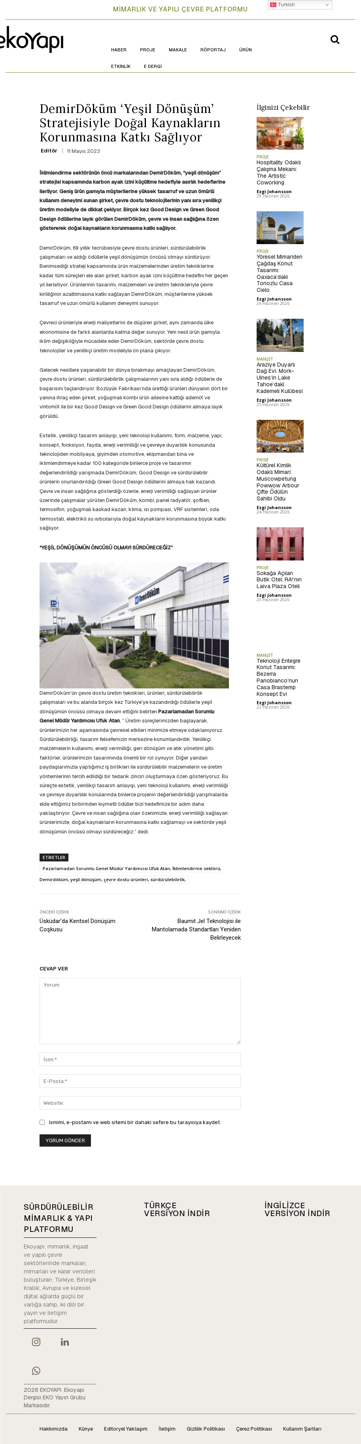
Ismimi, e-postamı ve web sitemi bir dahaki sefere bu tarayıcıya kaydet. (135, 1122)
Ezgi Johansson (274, 191)
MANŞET (265, 359)
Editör (49, 150)
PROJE (262, 157)
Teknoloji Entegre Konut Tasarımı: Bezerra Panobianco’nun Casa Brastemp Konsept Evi (279, 677)
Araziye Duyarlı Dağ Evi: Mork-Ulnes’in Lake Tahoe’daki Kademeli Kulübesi (280, 378)
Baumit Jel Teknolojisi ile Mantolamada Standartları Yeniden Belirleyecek (196, 929)
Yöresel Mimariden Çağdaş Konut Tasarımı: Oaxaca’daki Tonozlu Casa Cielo (279, 273)
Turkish (282, 5)
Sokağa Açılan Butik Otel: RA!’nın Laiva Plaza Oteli (279, 580)
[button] (335, 39)
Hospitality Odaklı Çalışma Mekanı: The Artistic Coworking (279, 172)
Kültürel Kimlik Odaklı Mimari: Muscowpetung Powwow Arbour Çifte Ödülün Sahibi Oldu (278, 482)
